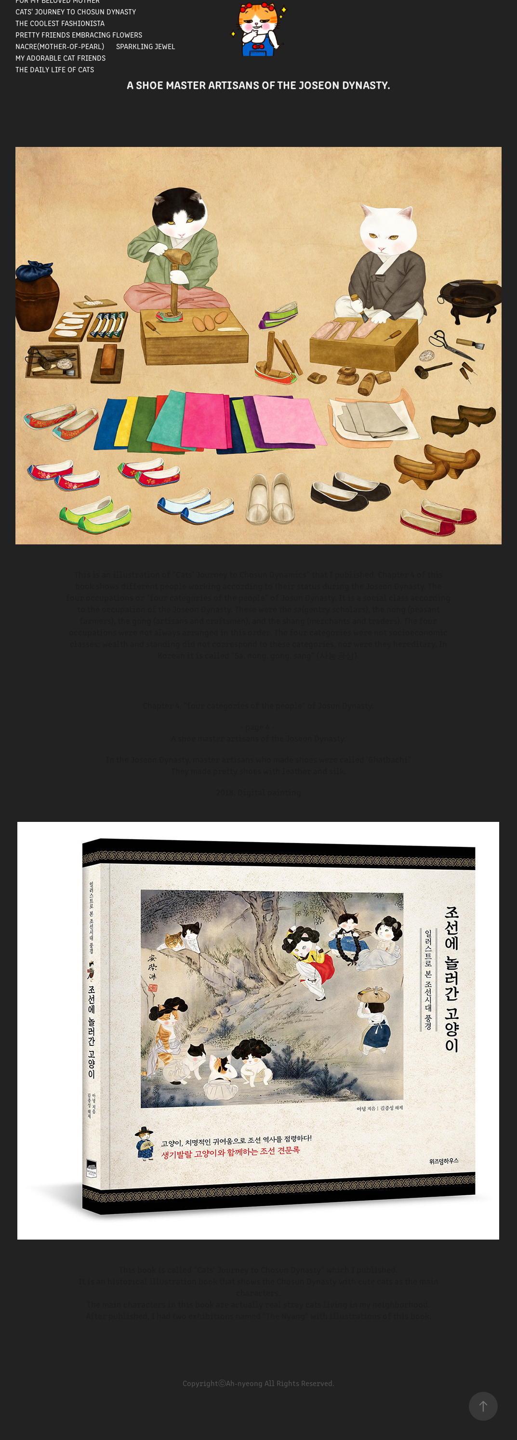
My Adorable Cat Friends (60, 58)
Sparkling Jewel (145, 46)
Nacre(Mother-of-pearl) (59, 46)
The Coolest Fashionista (60, 23)
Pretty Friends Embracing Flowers (78, 34)
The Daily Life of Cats (54, 69)
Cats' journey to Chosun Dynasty (75, 11)
